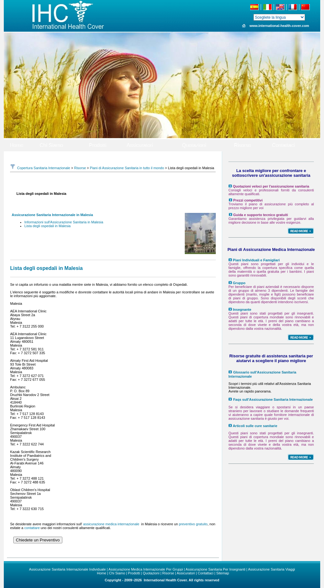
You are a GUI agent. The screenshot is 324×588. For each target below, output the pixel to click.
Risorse (80, 168)
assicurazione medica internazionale (111, 524)
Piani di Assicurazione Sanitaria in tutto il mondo (127, 168)
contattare (32, 528)
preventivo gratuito (193, 524)
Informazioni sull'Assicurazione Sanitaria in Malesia (63, 222)
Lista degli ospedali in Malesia (47, 226)
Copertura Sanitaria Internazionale (40, 168)
